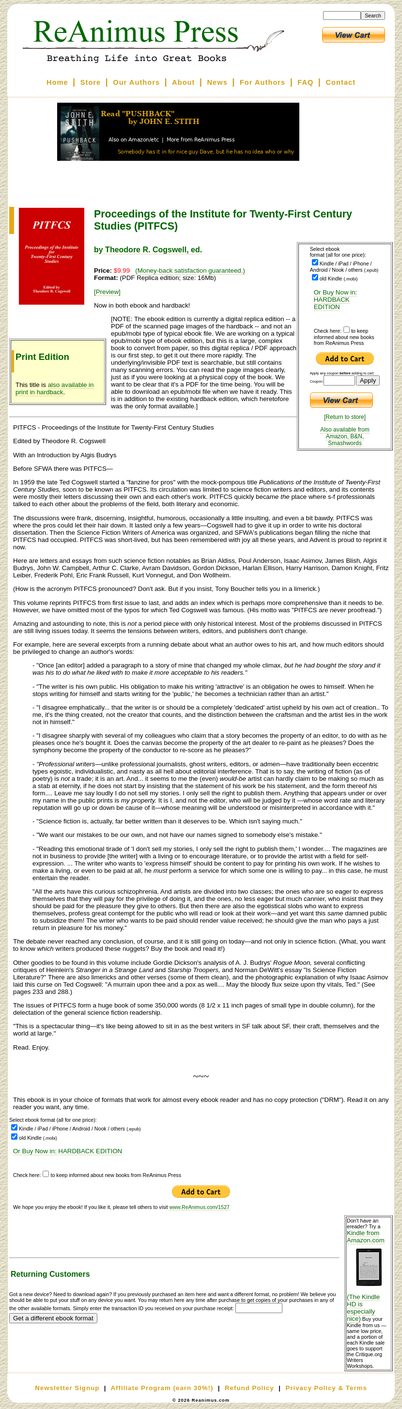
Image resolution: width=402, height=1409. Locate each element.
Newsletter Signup (67, 1388)
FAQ (305, 82)
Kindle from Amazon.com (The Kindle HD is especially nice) (368, 1275)
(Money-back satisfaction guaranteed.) (190, 270)
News (217, 82)
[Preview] (107, 291)
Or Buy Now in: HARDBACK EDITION (335, 299)
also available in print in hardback (54, 388)
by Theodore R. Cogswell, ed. (148, 250)
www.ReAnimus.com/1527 (200, 1207)
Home (57, 82)
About (183, 82)
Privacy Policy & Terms (326, 1388)
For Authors (262, 82)
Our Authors (136, 82)
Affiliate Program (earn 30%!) (161, 1388)
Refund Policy (249, 1388)
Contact (341, 82)
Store (90, 82)
